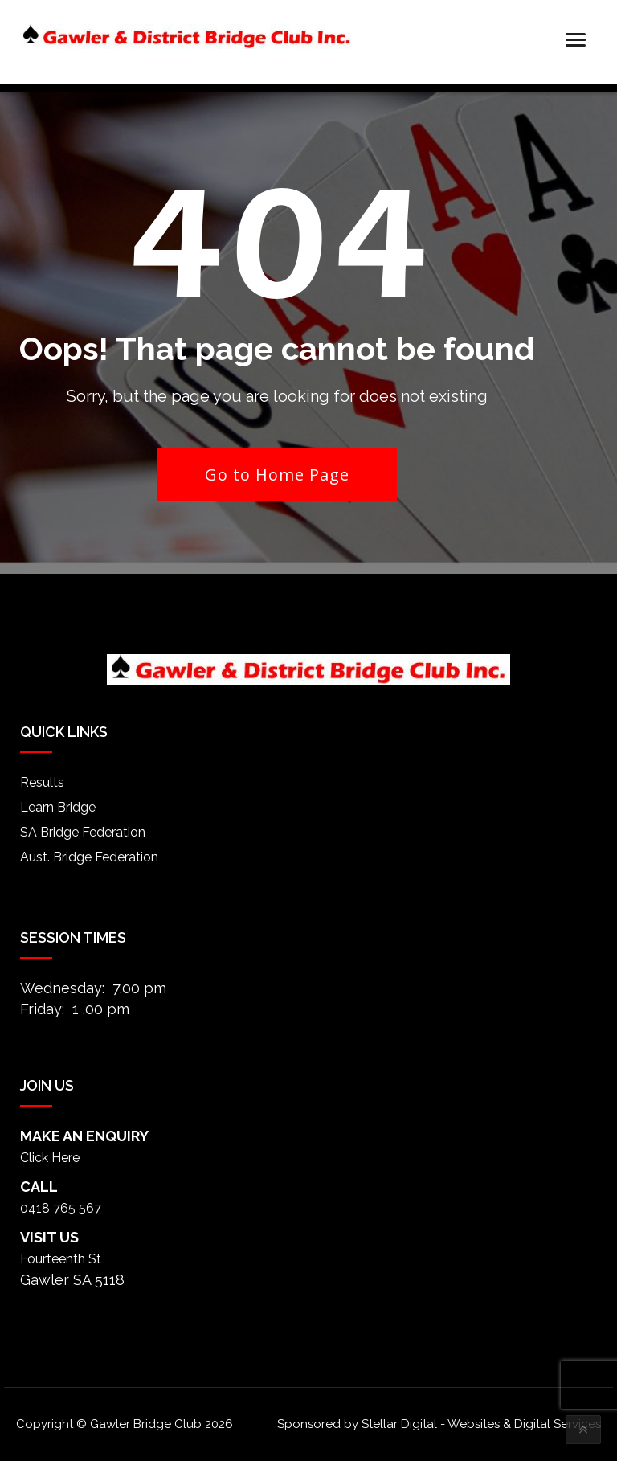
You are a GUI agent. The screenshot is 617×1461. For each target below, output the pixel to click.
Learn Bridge (58, 807)
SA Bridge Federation (82, 832)
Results (42, 782)
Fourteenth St (60, 1259)
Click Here (50, 1157)
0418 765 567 (60, 1208)
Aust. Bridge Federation (89, 857)
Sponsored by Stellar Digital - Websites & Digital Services (439, 1424)
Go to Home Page (277, 474)
